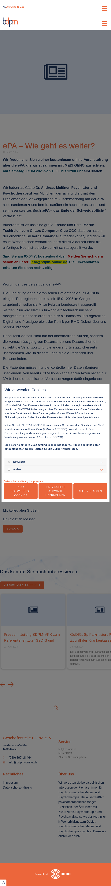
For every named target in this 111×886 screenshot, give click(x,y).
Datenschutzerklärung (16, 481)
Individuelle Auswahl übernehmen (56, 491)
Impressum (37, 481)
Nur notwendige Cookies (21, 491)
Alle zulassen (90, 491)
